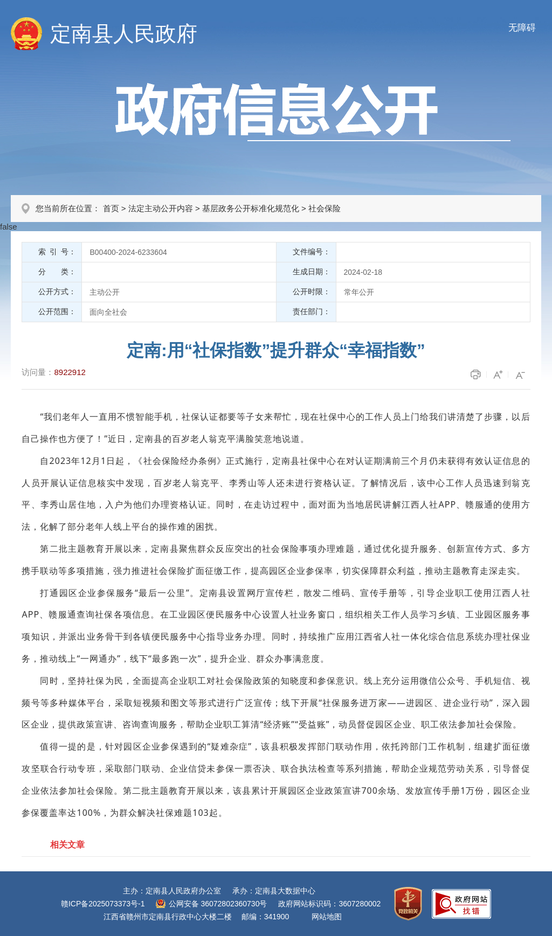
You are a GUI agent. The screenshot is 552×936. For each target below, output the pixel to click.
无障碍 (522, 28)
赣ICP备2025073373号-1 (103, 903)
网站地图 (327, 916)
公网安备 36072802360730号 (218, 903)
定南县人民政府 (123, 33)
